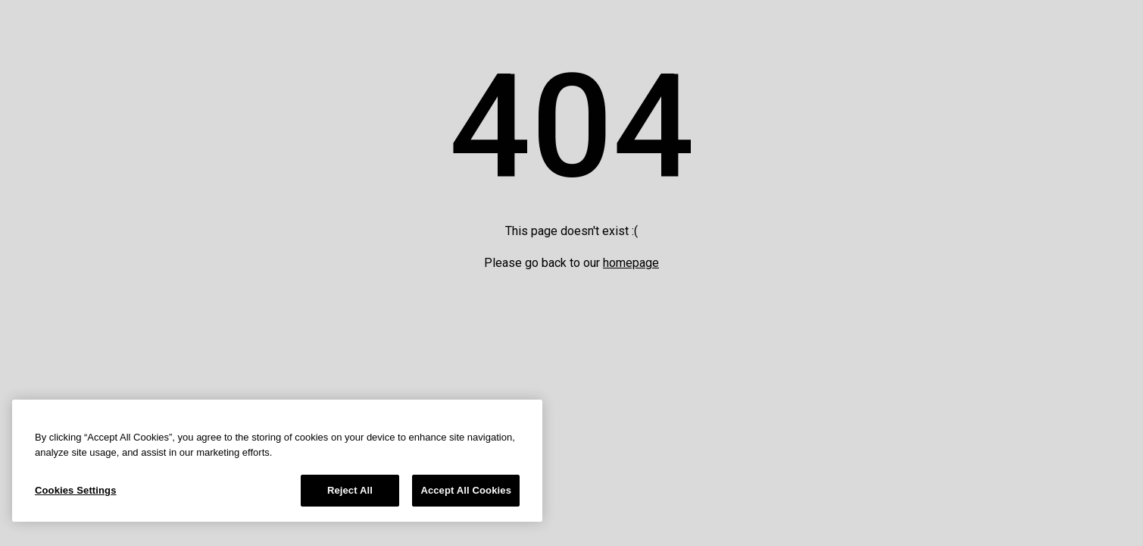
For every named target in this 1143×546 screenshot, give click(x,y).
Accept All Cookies (465, 490)
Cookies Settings (76, 490)
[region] (277, 461)
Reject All (350, 490)
